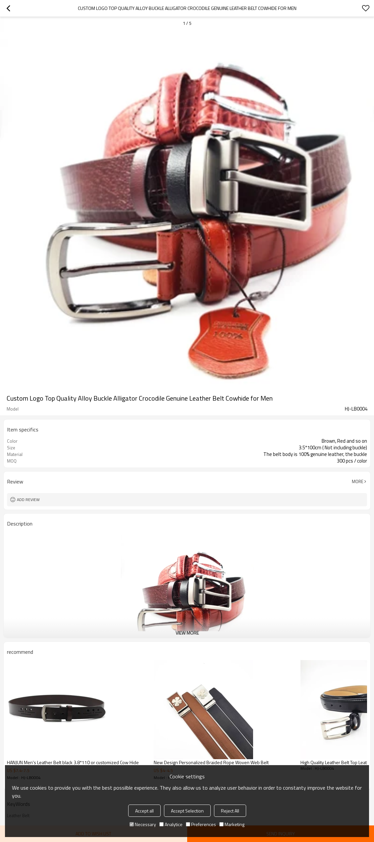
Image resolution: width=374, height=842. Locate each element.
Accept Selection (187, 810)
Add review (28, 499)
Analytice (171, 824)
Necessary (143, 824)
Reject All (230, 810)
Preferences (201, 824)
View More (187, 632)
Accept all (144, 810)
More (357, 481)
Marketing (231, 824)
